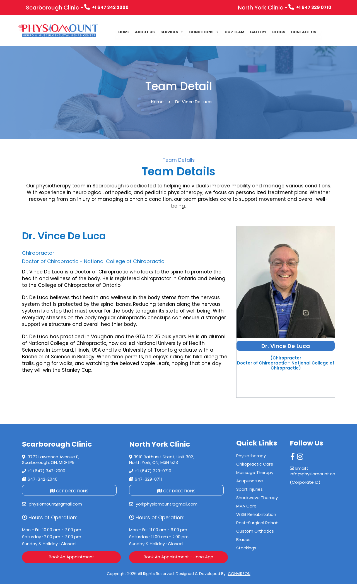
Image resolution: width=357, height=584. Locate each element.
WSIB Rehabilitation (256, 514)
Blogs (278, 32)
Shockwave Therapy (257, 497)
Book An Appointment (71, 557)
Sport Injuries (249, 489)
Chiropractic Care (254, 464)
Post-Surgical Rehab (257, 523)
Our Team (234, 32)
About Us (145, 32)
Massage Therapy (254, 472)
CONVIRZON (239, 573)
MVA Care (246, 506)
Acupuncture (249, 481)
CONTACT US (303, 32)
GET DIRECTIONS (69, 491)
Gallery (258, 32)
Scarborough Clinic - (55, 7)
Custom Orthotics (255, 531)
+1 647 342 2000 (106, 7)
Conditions (204, 32)
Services (172, 32)
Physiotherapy (251, 456)
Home (123, 32)
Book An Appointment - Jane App (178, 557)
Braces (243, 539)
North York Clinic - (263, 7)
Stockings (246, 548)
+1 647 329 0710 (309, 7)
